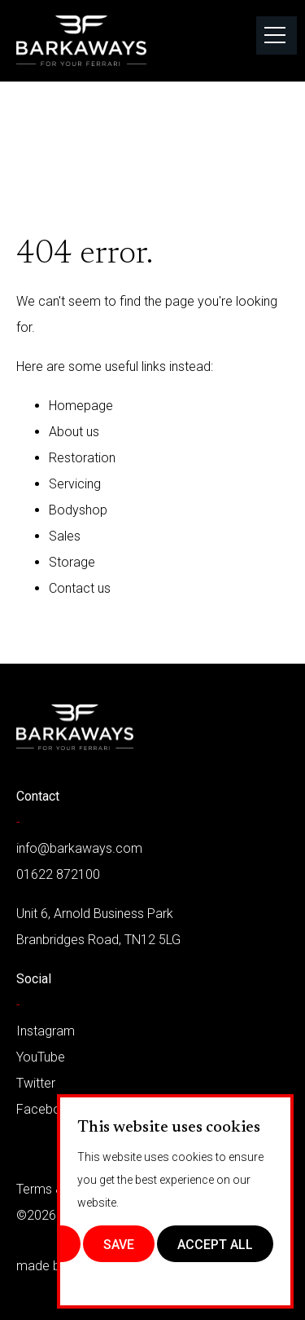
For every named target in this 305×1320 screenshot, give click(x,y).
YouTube (40, 1057)
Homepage (81, 405)
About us (74, 431)
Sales (65, 536)
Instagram (45, 1031)
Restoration (82, 458)
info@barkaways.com (79, 848)
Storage (72, 562)
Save (118, 1244)
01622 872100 (58, 874)
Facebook (46, 1109)
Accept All (215, 1244)
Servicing (75, 484)
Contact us (80, 588)
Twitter (35, 1083)
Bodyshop (78, 510)
